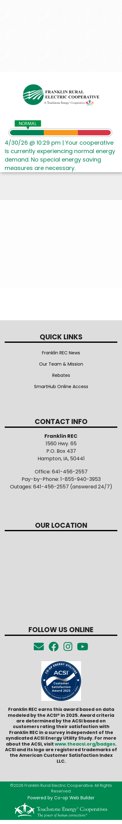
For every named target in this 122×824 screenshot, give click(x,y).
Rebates (61, 375)
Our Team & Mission (61, 364)
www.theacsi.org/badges (85, 744)
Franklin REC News (61, 353)
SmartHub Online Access (61, 386)
